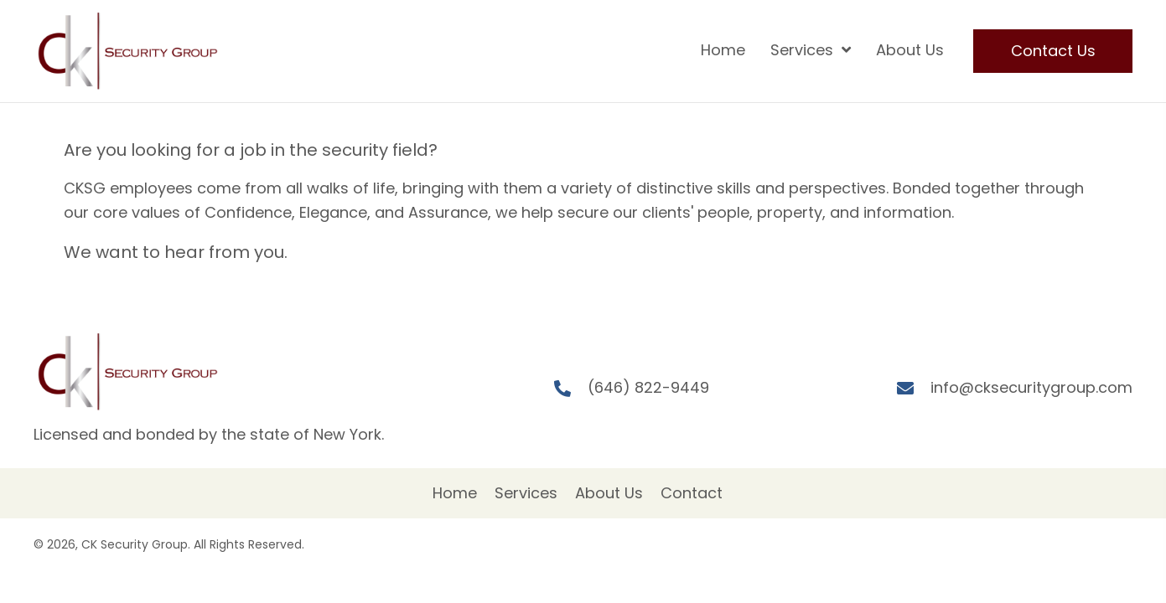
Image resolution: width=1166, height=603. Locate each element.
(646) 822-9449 (648, 387)
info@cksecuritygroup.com (1031, 387)
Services (526, 492)
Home (455, 492)
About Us (609, 492)
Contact (692, 492)
